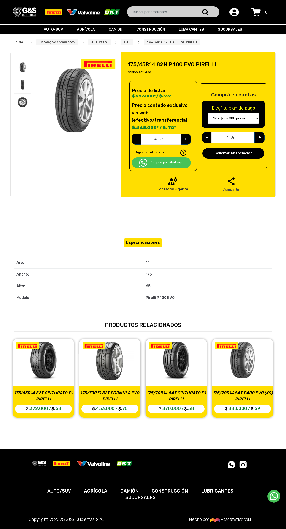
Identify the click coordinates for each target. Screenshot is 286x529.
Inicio (19, 42)
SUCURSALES (232, 29)
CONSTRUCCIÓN (151, 29)
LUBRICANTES (192, 29)
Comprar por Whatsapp (161, 163)
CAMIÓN (115, 29)
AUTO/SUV (51, 29)
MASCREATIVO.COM (230, 520)
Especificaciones (143, 242)
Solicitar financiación (233, 153)
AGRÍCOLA (85, 29)
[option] (74, 102)
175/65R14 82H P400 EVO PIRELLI (172, 42)
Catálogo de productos (57, 42)
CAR (127, 42)
